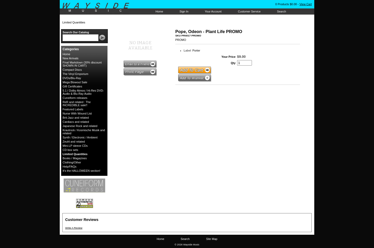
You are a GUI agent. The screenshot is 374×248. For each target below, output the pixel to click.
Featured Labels (73, 109)
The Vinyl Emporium (75, 73)
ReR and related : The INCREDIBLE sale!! (77, 103)
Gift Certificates (72, 86)
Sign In (183, 11)
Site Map (211, 238)
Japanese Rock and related (80, 126)
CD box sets (70, 149)
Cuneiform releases (75, 97)
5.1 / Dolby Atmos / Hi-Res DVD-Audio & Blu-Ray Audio (83, 92)
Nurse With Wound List (77, 113)
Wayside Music (98, 7)
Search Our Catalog (76, 32)
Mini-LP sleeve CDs (75, 145)
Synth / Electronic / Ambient (80, 137)
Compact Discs (72, 69)
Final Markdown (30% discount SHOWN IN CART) (82, 64)
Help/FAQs (69, 166)
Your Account (213, 11)
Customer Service (249, 11)
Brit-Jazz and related (76, 117)
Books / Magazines (75, 158)
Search (281, 11)
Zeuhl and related (74, 141)
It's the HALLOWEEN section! (81, 170)
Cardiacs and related (76, 121)
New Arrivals (70, 58)
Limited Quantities (75, 154)
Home (159, 11)
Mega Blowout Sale (75, 82)
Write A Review (73, 227)
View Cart (305, 4)
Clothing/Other (72, 162)
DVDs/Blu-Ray (72, 78)
